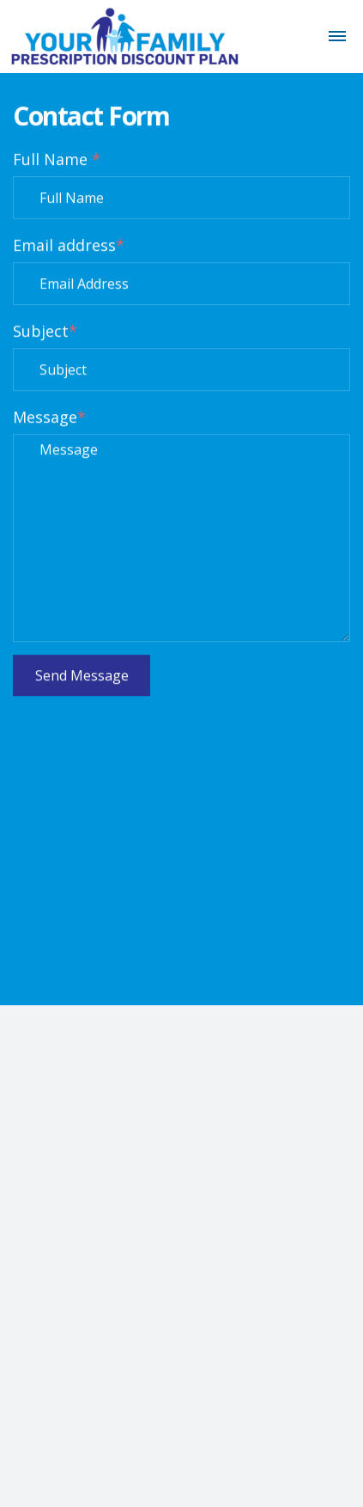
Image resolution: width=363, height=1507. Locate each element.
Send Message (82, 676)
